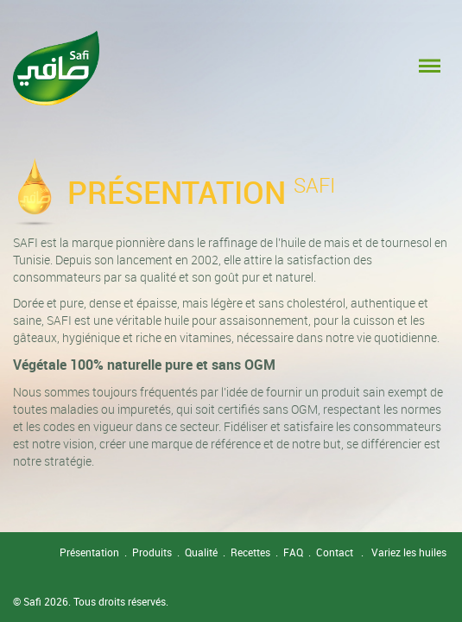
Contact (334, 552)
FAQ (293, 552)
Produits (152, 552)
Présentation (89, 552)
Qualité (201, 552)
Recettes (250, 552)
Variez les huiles (408, 552)
